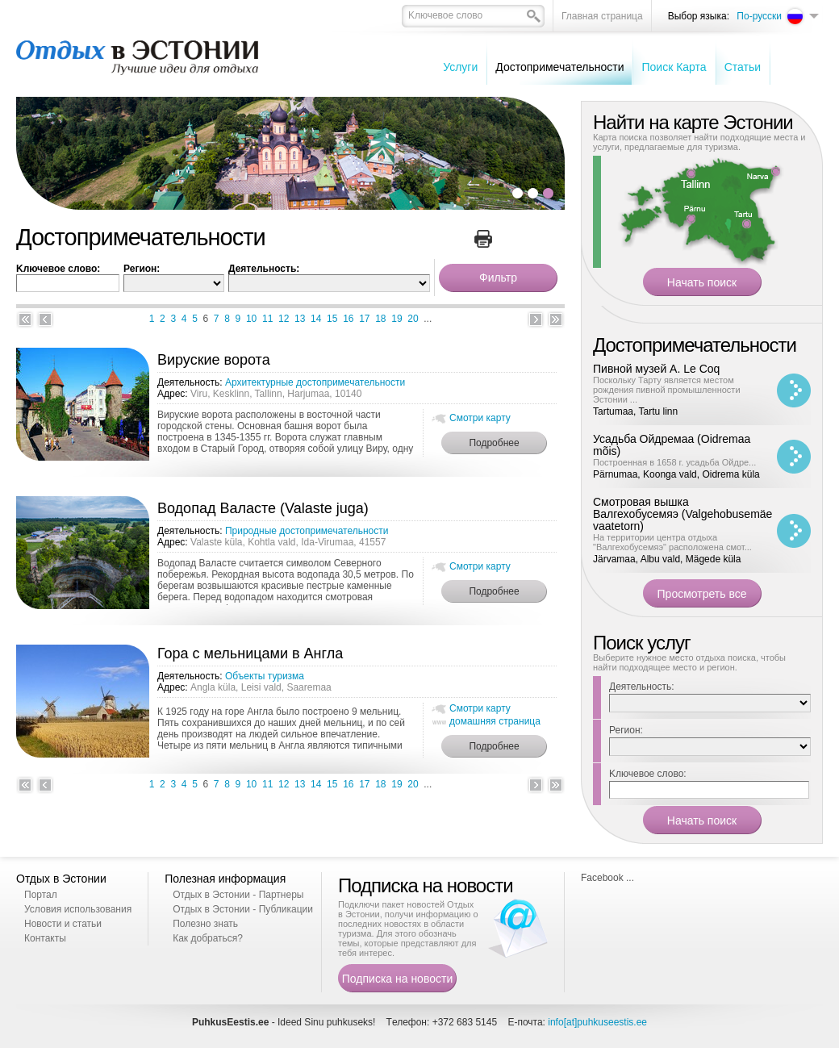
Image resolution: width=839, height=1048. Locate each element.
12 (283, 318)
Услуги (460, 67)
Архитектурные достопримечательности (315, 382)
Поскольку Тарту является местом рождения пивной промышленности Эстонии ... (667, 389)
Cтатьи (742, 67)
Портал (40, 894)
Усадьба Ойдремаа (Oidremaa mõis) (671, 444)
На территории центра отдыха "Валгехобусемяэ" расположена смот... (672, 542)
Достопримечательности (559, 67)
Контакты (45, 938)
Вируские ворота (213, 360)
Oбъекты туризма (264, 676)
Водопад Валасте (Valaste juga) (263, 508)
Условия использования (77, 909)
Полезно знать (205, 923)
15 (332, 318)
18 (380, 318)
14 (316, 318)
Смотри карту (480, 418)
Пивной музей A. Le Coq (656, 368)
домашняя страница (495, 721)
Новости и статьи (63, 923)
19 (396, 318)
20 (412, 318)
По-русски (759, 16)
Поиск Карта (673, 67)
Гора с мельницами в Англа (250, 653)
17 (364, 318)
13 (299, 318)
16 (348, 318)
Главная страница (602, 16)
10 (251, 318)
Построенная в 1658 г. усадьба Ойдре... (674, 462)
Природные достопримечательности (307, 531)
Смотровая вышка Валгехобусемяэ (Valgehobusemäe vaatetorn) (682, 513)
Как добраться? (208, 938)
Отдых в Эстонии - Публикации (243, 909)
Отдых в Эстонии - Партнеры (238, 894)
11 (267, 318)
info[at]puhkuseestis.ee (597, 1022)
